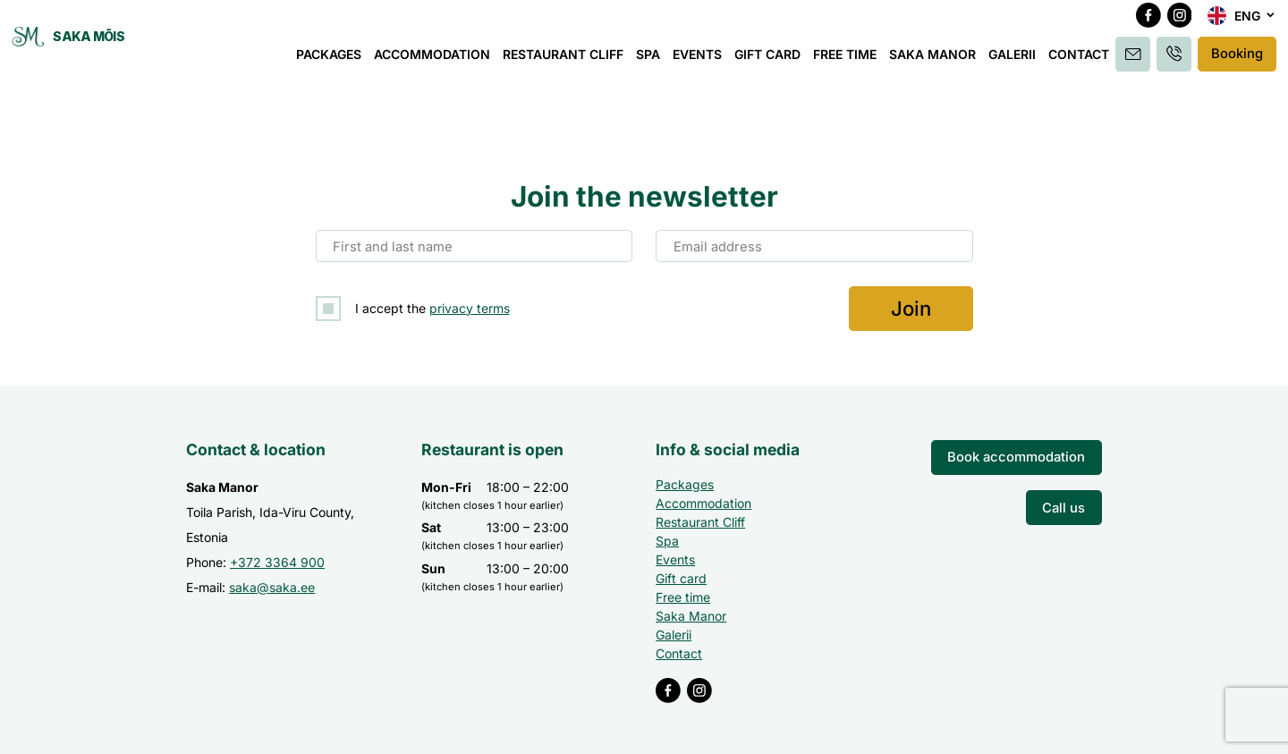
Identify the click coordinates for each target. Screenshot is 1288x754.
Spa (651, 60)
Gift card (770, 60)
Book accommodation (1022, 454)
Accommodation (435, 60)
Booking (1236, 60)
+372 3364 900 (277, 559)
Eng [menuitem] (1247, 22)
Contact (1081, 60)
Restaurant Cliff (565, 60)
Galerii (1014, 60)
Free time (847, 60)
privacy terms (469, 306)
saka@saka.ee (272, 584)
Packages (331, 60)
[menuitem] (1242, 23)
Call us (1065, 503)
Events (699, 60)
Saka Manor (935, 60)
